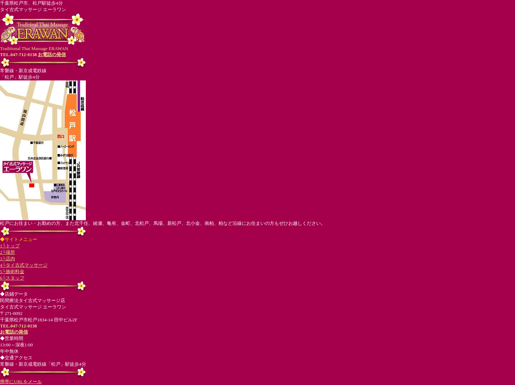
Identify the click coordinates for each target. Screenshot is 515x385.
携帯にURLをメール (21, 381)
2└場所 (7, 252)
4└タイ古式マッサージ (24, 265)
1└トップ (10, 245)
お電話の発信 (52, 54)
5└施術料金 (12, 271)
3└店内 (7, 258)
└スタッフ (13, 278)
